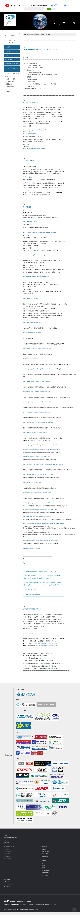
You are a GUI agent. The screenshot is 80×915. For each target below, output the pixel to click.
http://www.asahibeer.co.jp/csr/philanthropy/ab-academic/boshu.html (39, 232)
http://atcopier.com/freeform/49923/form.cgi (46, 646)
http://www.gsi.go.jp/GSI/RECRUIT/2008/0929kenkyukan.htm (38, 422)
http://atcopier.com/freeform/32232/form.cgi (46, 643)
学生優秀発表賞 (46, 870)
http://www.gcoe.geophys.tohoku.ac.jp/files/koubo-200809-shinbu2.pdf (40, 445)
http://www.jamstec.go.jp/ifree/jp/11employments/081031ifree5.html (39, 503)
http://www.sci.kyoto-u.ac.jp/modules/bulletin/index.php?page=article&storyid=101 (43, 464)
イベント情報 (45, 854)
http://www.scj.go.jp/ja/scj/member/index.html (34, 177)
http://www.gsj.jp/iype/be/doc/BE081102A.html (34, 323)
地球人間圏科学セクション (11, 854)
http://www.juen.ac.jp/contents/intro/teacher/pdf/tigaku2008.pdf (38, 402)
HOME (25, 34)
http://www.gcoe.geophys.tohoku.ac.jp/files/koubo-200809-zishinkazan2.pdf (41, 450)
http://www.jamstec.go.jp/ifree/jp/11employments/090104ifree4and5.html (40, 541)
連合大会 (9, 51)
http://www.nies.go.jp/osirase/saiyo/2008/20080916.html (36, 412)
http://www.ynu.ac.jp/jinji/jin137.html (32, 482)
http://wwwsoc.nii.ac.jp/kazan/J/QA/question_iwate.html (36, 255)
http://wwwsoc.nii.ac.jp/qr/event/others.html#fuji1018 (36, 277)
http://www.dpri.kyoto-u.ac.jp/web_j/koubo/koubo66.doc (36, 382)
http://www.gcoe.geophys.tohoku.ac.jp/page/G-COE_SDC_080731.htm (40, 510)
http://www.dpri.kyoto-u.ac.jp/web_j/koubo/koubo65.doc (36, 392)
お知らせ (9, 47)
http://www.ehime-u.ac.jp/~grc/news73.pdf (33, 359)
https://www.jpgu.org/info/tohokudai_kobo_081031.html (36, 457)
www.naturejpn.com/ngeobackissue (31, 594)
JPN (49, 9)
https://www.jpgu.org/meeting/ (30, 134)
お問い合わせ (10, 91)
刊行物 (8, 55)
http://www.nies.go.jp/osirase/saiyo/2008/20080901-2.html (37, 493)
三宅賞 (43, 868)
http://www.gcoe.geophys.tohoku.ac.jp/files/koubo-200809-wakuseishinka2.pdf (42, 369)
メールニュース (32, 34)
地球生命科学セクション (11, 859)
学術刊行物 (44, 847)
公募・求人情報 (11, 79)
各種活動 (9, 60)
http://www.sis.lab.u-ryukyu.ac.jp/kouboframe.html (35, 433)
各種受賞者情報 (46, 873)
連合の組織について (12, 64)
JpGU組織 (6, 842)
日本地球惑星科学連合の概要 (11, 837)
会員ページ (7, 882)
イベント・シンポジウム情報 (11, 75)
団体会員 (9, 84)
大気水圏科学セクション (11, 851)
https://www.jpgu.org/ (44, 658)
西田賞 (43, 865)
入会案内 (11, 36)
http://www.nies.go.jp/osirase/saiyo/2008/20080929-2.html (37, 349)
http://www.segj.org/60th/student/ (31, 298)
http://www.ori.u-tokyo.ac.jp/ (30, 222)
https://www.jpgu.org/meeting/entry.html (32, 633)
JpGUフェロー (45, 863)
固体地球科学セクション (11, 856)
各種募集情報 (10, 82)
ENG (53, 9)
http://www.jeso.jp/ (27, 190)
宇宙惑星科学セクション (11, 849)
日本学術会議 (10, 87)
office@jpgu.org (49, 668)
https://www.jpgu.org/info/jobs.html (31, 548)
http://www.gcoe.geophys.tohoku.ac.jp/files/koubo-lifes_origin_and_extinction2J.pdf (43, 523)
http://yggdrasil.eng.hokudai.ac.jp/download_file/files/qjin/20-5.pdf (39, 475)
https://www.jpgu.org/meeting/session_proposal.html (35, 130)
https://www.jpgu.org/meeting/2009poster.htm (34, 148)
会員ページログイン (12, 41)
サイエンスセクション (12, 69)
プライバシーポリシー (9, 884)
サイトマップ (7, 887)
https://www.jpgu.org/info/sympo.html (32, 333)
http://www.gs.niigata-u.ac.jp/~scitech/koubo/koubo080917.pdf (38, 516)
